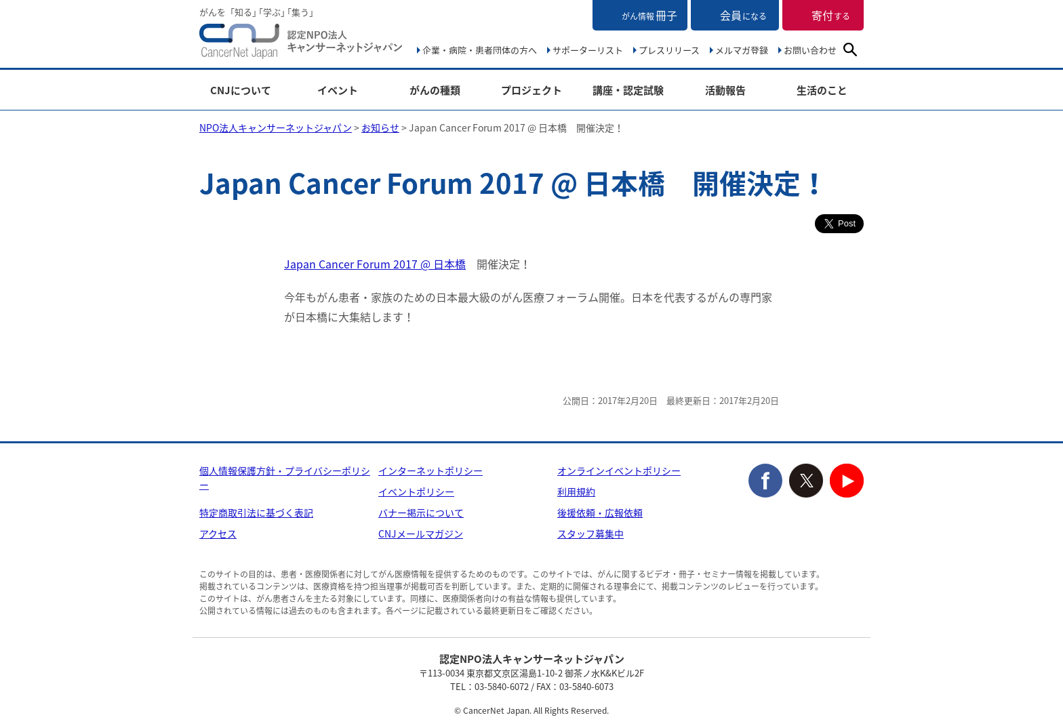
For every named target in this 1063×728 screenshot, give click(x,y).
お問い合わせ (810, 49)
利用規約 (576, 491)
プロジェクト (531, 90)
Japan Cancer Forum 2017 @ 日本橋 (375, 264)
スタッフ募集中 (590, 533)
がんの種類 (434, 90)
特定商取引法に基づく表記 (256, 512)
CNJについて (240, 90)
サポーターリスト (588, 49)
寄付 (830, 15)
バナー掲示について (421, 512)
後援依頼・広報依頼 (600, 512)
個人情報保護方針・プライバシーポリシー (284, 477)
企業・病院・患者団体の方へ (479, 49)
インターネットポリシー (430, 470)
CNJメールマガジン (420, 533)
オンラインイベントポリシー (619, 470)
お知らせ (380, 127)
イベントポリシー (416, 491)
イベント (337, 90)
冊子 (649, 15)
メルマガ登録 (741, 49)
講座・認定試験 (628, 90)
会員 (743, 15)
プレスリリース (669, 49)
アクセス (218, 533)
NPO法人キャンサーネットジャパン (301, 44)
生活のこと (822, 90)
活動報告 (725, 90)
